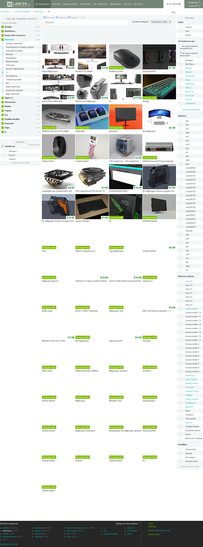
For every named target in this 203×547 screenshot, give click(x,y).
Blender (188, 72)
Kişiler (150, 523)
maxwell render (192, 391)
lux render (189, 387)
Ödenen (61, 17)
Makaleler (116, 4)
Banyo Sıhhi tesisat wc (22, 35)
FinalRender (190, 403)
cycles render (191, 379)
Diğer (22, 128)
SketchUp (189, 84)
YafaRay (188, 395)
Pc (49, 11)
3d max (188, 68)
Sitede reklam (154, 534)
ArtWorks (85, 4)
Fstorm (188, 422)
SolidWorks (190, 103)
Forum (127, 4)
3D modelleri (42, 4)
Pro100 (188, 99)
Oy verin (138, 4)
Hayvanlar (22, 123)
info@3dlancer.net (162, 530)
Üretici (73, 17)
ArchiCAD (189, 95)
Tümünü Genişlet (9, 23)
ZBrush (188, 88)
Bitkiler (22, 106)
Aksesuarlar (22, 102)
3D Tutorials (100, 4)
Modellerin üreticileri (9, 544)
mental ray (190, 375)
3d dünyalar (132, 531)
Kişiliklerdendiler (22, 119)
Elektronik (38, 11)
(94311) (21, 18)
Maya (187, 80)
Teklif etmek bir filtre (20, 163)
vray (187, 281)
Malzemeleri (70, 4)
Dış (22, 115)
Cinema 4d (190, 76)
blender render (191, 383)
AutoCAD (189, 92)
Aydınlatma (22, 31)
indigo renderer (192, 399)
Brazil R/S (189, 407)
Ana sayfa (5, 11)
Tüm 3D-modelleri (22, 11)
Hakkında (152, 526)
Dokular (56, 4)
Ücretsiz (49, 17)
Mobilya (22, 27)
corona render (191, 309)
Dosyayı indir (116, 67)
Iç (22, 132)
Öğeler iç (22, 98)
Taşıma (22, 110)
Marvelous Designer (191, 110)
